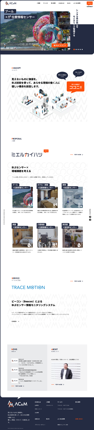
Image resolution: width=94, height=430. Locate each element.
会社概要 (37, 413)
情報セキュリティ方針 (63, 425)
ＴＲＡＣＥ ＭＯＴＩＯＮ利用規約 (65, 409)
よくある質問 (76, 3)
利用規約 (14, 321)
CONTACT (89, 6)
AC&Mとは (60, 3)
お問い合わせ (79, 419)
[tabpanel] (47, 31)
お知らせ (37, 419)
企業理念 (37, 405)
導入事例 (51, 3)
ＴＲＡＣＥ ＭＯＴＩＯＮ (63, 405)
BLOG (68, 3)
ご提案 (36, 3)
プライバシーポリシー (40, 425)
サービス (43, 3)
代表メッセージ (38, 409)
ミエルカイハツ (49, 405)
